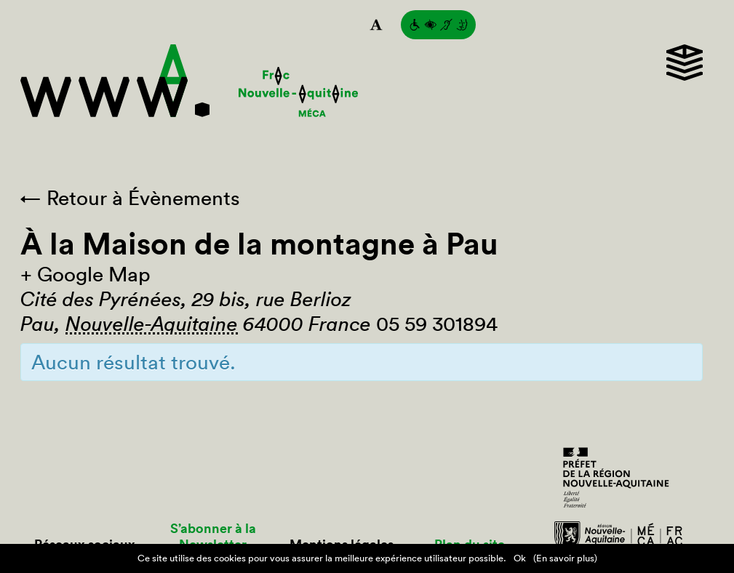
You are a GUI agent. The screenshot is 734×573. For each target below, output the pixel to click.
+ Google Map (85, 274)
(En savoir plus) (565, 558)
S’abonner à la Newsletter (213, 537)
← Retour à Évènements (130, 197)
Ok (520, 558)
